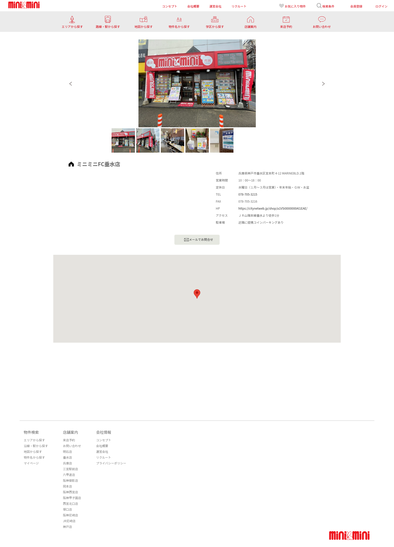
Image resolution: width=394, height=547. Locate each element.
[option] (197, 83)
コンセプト (103, 440)
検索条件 (325, 6)
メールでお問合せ (198, 239)
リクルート (103, 457)
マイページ (31, 463)
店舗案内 (70, 432)
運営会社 (102, 451)
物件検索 (31, 432)
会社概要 (102, 446)
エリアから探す (34, 440)
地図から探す (33, 451)
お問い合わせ (72, 446)
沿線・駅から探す (36, 446)
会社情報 (103, 432)
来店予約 (69, 440)
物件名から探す (34, 457)
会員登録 (356, 6)
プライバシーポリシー (111, 463)
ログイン (381, 6)
